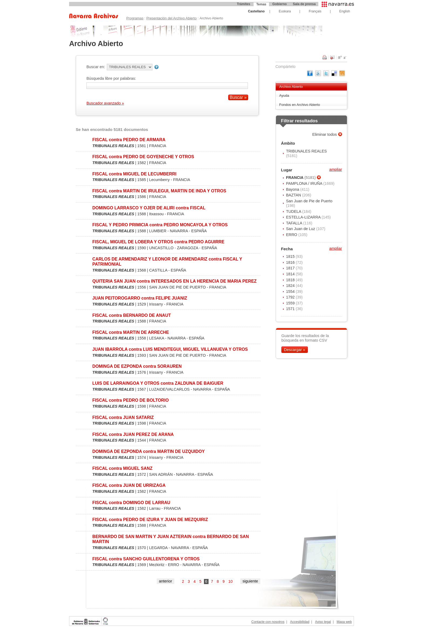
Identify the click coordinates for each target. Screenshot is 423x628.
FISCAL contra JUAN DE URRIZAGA (128, 485)
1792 (291, 297)
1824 (291, 285)
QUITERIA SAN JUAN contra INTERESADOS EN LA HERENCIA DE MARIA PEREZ (174, 281)
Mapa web (344, 622)
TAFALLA (294, 223)
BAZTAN (294, 195)
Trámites (243, 4)
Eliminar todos (325, 134)
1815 (291, 256)
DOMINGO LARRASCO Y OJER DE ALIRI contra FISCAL (148, 208)
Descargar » (294, 350)
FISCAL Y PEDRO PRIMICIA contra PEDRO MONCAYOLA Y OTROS (160, 225)
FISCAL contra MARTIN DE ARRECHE (130, 332)
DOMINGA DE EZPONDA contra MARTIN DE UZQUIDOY (148, 451)
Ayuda (284, 95)
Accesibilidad (299, 622)
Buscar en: (95, 67)
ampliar (335, 169)
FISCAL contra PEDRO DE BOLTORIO (130, 400)
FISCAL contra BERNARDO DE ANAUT (131, 315)
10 (230, 581)
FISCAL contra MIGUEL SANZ (122, 468)
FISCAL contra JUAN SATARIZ (123, 417)
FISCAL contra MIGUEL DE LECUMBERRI (134, 174)
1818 (291, 280)
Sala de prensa (304, 4)
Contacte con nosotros (267, 622)
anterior (165, 581)
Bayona (293, 189)
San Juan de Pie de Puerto (309, 201)
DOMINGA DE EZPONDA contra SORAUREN (137, 366)
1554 (291, 291)
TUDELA (294, 211)
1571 (291, 309)
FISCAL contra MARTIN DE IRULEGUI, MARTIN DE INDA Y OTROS (159, 191)
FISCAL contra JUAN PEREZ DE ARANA (133, 434)
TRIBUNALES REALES (306, 151)
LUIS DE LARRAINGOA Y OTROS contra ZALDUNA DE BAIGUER (157, 383)
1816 (291, 262)
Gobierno (279, 4)
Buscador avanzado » (105, 103)
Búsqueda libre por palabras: (111, 78)
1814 (291, 274)
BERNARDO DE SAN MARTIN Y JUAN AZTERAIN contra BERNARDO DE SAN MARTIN (170, 539)
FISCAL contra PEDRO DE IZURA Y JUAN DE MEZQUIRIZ (150, 519)
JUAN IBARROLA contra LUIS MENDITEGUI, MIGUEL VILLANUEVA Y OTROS (170, 349)
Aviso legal (323, 622)
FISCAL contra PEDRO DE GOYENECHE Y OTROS (143, 156)
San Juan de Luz (301, 229)
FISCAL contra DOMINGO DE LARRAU (131, 502)
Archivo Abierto (291, 87)
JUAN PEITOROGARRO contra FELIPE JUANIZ (139, 298)
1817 (291, 268)
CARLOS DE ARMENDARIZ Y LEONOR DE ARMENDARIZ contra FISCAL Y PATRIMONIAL (167, 261)
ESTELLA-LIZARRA (304, 217)
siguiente (250, 581)
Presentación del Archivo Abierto (171, 18)
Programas (134, 18)
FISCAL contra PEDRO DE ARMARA (128, 139)
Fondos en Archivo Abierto (299, 105)
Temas (261, 4)
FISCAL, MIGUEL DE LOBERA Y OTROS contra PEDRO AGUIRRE (158, 242)
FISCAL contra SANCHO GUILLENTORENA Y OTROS (146, 559)
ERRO (292, 235)
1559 (291, 303)
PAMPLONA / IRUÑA (304, 183)
